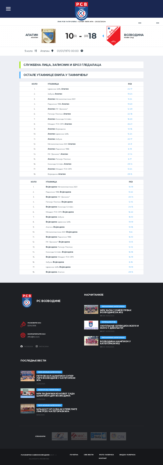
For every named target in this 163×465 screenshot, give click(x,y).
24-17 (130, 89)
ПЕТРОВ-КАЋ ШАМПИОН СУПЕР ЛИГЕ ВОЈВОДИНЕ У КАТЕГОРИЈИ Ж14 (55, 378)
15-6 (130, 232)
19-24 (130, 94)
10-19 (131, 187)
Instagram (42, 346)
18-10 (131, 217)
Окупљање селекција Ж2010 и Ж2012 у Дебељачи (119, 326)
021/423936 (32, 326)
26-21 (130, 124)
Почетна (74, 455)
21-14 (130, 154)
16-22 (131, 212)
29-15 (130, 174)
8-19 (130, 149)
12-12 (131, 247)
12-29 (130, 109)
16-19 (131, 257)
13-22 (131, 192)
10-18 (130, 129)
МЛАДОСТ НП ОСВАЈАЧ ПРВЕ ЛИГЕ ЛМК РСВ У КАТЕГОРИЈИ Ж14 (56, 410)
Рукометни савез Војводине (35, 455)
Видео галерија (127, 455)
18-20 (130, 119)
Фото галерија (106, 455)
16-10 (131, 237)
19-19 (131, 222)
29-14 (130, 164)
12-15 (131, 202)
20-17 (130, 139)
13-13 (131, 242)
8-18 (131, 262)
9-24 (130, 99)
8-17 (130, 159)
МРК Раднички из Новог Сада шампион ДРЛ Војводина (55, 394)
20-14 (131, 197)
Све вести (89, 455)
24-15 (131, 207)
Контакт (103, 458)
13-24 (130, 169)
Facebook (27, 346)
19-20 (130, 104)
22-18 (130, 114)
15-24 (130, 134)
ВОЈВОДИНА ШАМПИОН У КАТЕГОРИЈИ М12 (115, 342)
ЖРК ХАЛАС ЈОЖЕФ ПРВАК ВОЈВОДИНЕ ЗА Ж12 (115, 311)
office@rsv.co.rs (33, 337)
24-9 (130, 144)
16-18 (131, 252)
